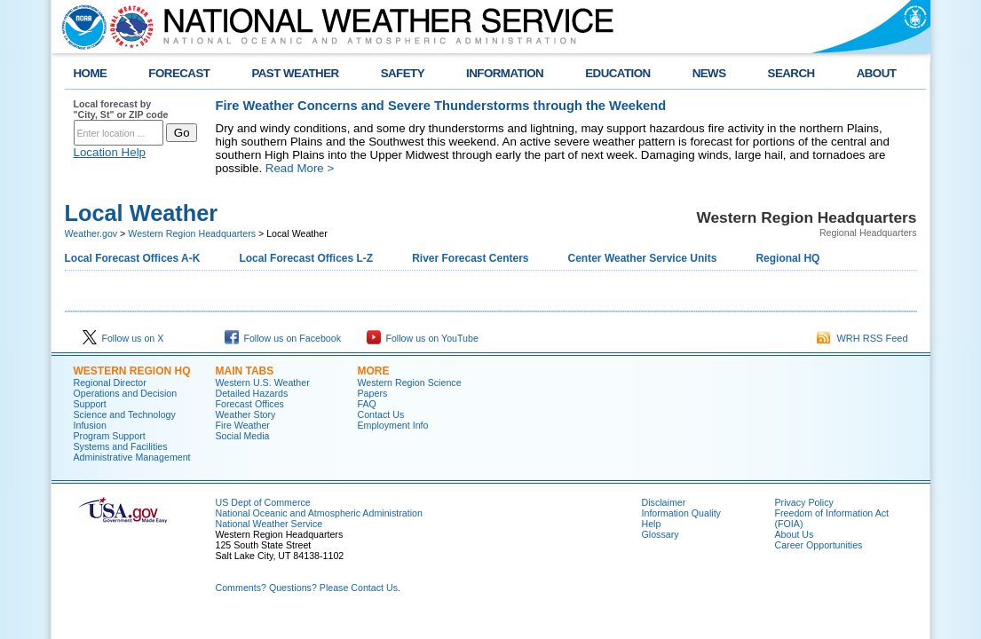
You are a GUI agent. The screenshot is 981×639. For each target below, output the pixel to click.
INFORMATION (504, 73)
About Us (794, 534)
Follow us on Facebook (283, 338)
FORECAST (179, 73)
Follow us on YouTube (423, 338)
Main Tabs (245, 371)
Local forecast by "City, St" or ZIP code (121, 109)
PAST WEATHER (294, 73)
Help (651, 523)
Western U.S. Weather (263, 382)
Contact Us (381, 414)
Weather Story (246, 414)
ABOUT (877, 73)
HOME (90, 73)
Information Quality (681, 513)
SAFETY (402, 73)
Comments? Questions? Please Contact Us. (308, 587)
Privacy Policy (804, 502)
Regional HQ (787, 258)
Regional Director (110, 382)
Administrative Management (132, 457)
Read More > (299, 168)
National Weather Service (269, 523)
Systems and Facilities (121, 446)
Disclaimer (664, 502)
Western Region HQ (132, 371)
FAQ (367, 403)
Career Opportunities (819, 545)
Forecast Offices (250, 403)
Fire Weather (243, 425)
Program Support (110, 435)
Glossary (660, 534)
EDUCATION (617, 73)
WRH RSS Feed (862, 338)
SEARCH (791, 73)
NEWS (709, 73)
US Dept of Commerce (263, 502)
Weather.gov (91, 233)
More (374, 371)
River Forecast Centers (470, 258)
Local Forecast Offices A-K (133, 258)
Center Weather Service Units (642, 258)
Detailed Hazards (252, 393)
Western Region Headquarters (192, 233)
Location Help (110, 152)
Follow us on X (123, 338)
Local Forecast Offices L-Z (306, 258)
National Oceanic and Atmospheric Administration (319, 513)
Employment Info (393, 425)
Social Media (243, 435)
